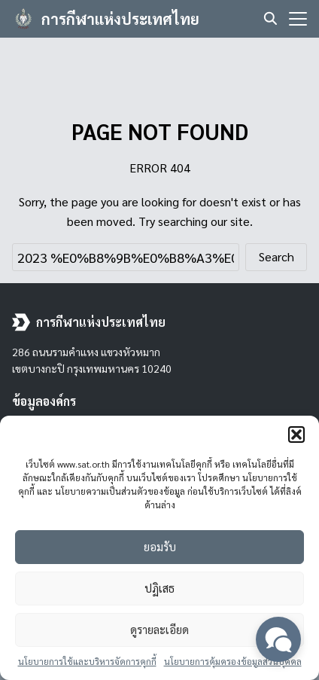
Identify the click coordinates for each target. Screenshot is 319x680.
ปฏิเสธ (159, 588)
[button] (296, 434)
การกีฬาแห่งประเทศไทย (120, 19)
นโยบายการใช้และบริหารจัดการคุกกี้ (87, 661)
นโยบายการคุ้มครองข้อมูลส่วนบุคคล (233, 661)
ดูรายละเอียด (159, 629)
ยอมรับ (160, 546)
